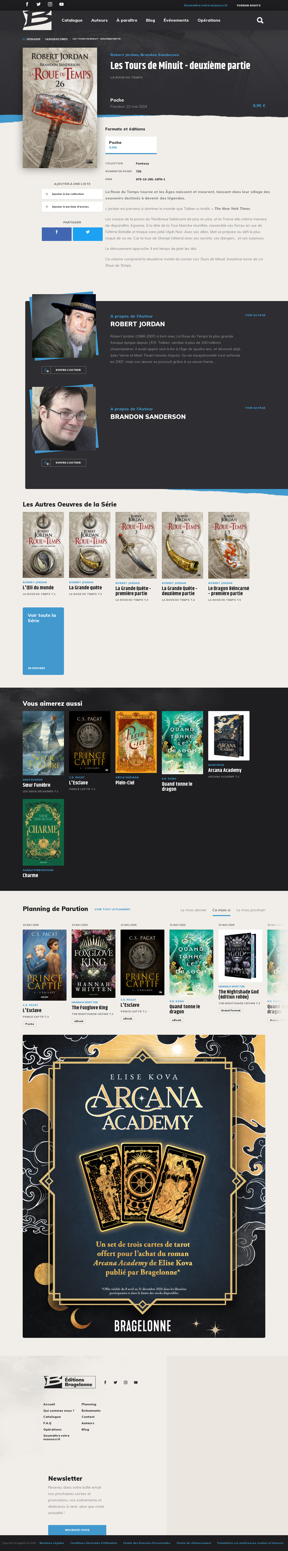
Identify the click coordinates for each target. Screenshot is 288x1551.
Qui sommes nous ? (58, 1410)
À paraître (126, 20)
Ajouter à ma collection (63, 194)
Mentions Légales (52, 1543)
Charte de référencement (193, 1543)
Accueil (49, 1404)
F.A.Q (47, 1423)
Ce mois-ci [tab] (221, 910)
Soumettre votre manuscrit (205, 5)
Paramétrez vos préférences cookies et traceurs (250, 1543)
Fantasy (142, 163)
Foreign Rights (249, 5)
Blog (150, 20)
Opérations (209, 20)
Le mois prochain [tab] (251, 910)
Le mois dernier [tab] (193, 910)
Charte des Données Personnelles (146, 1543)
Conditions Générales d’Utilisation (93, 1543)
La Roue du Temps (56, 38)
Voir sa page (255, 315)
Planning (89, 1404)
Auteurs (99, 20)
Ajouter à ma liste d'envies (65, 206)
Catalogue (72, 20)
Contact (88, 1417)
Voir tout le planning (112, 909)
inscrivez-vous (77, 1530)
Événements (176, 20)
